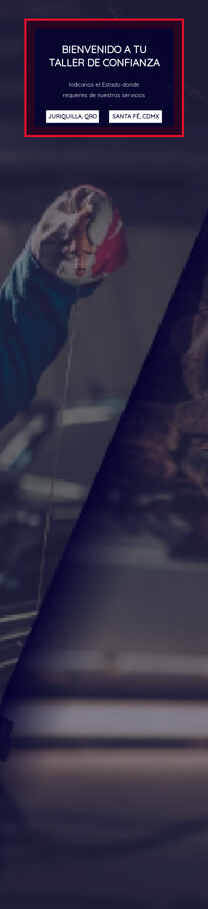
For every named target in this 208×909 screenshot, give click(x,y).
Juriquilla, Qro (72, 116)
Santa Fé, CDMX (135, 116)
